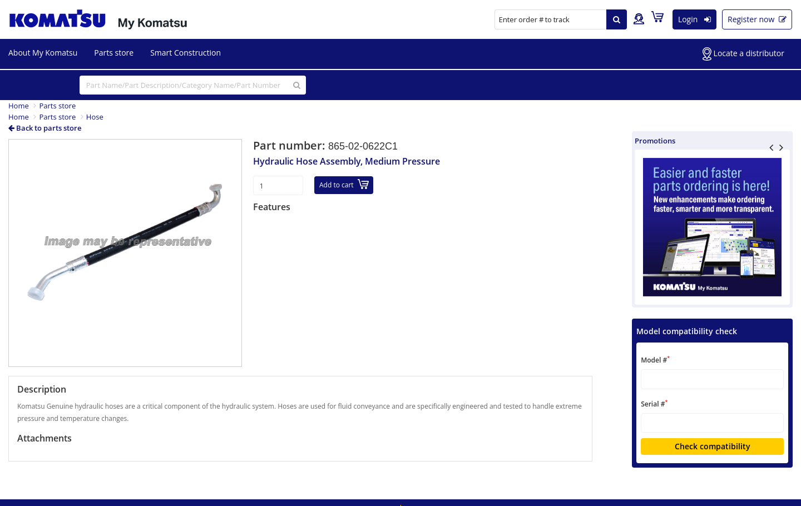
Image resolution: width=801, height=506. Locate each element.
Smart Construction (185, 52)
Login (694, 19)
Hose (94, 117)
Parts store (114, 52)
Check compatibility (712, 446)
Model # (655, 359)
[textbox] (712, 379)
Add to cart (344, 184)
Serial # (654, 403)
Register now (757, 19)
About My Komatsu (42, 52)
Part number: (290, 145)
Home (18, 106)
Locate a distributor (743, 54)
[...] (193, 85)
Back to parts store (44, 128)
